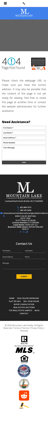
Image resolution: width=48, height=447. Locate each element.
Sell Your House (31, 301)
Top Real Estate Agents (20, 310)
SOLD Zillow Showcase (28, 298)
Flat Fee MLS (15, 301)
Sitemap (24, 330)
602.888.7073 (25, 207)
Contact (24, 313)
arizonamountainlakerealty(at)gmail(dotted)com (25, 213)
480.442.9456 (25, 210)
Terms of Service (21, 328)
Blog (37, 310)
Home (11, 298)
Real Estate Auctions (24, 307)
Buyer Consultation (24, 304)
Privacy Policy (36, 328)
